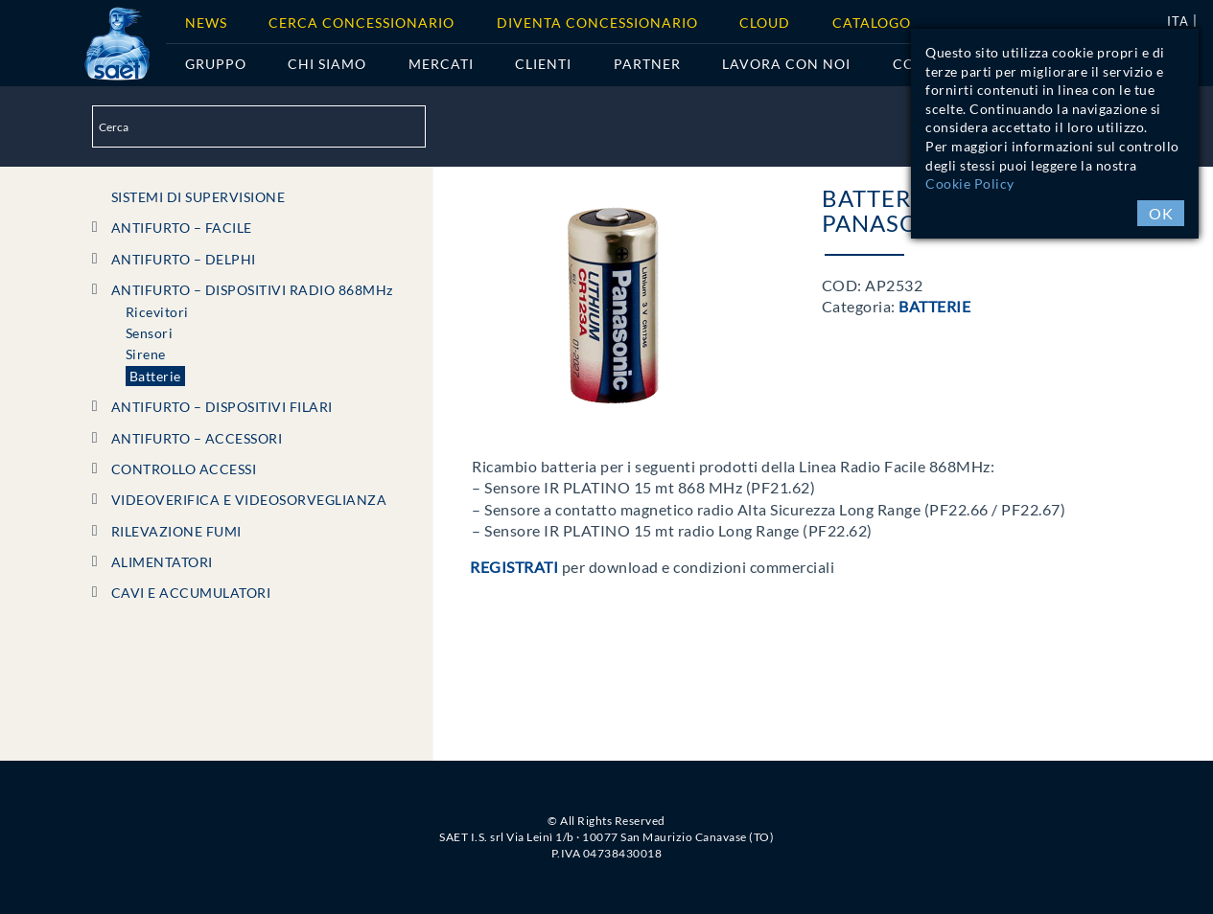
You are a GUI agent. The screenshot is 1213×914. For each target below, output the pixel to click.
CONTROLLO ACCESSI (184, 469)
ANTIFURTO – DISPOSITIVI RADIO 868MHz (252, 290)
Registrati (514, 567)
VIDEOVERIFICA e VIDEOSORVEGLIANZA (249, 499)
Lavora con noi (786, 64)
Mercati (441, 64)
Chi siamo (327, 64)
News (206, 22)
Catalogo (871, 22)
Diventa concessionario (597, 22)
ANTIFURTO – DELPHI (183, 259)
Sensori (150, 333)
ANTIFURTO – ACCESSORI (197, 438)
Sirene (146, 354)
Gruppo (215, 64)
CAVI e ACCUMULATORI (191, 592)
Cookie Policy (970, 183)
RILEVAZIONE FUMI (176, 531)
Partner (647, 64)
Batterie (155, 376)
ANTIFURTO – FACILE (181, 227)
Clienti (543, 64)
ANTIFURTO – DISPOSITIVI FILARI (222, 407)
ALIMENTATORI (162, 562)
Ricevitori (157, 312)
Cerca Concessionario (361, 22)
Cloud (764, 22)
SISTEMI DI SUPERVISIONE (198, 197)
